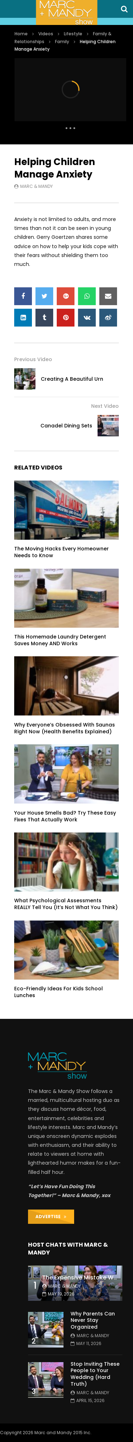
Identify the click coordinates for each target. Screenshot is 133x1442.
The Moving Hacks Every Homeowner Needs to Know (61, 552)
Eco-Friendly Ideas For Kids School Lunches (58, 992)
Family (62, 42)
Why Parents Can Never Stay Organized (93, 1320)
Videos (45, 34)
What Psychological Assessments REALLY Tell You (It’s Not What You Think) (66, 904)
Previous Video (33, 359)
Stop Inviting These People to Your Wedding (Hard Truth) (95, 1374)
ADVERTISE (50, 1216)
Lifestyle (73, 34)
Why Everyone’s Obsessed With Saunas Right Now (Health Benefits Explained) (64, 728)
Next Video (105, 406)
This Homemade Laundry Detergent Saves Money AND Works (60, 640)
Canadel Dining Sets (66, 425)
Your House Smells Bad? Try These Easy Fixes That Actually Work (65, 816)
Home (21, 34)
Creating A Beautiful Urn (72, 379)
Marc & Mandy (36, 186)
